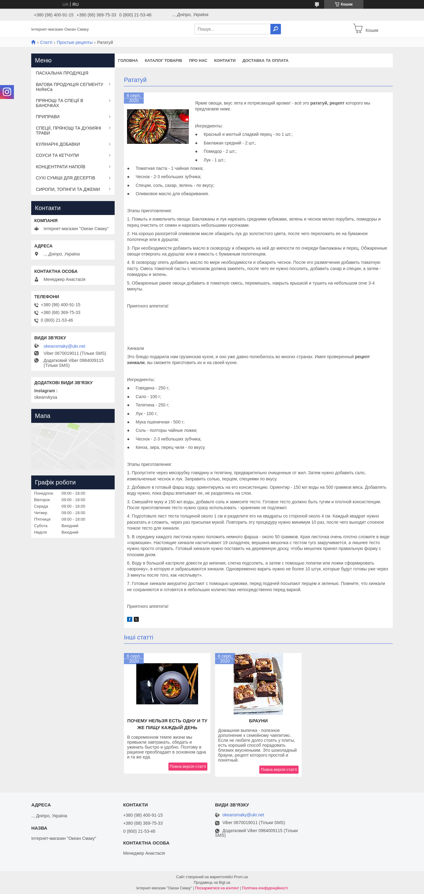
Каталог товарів (163, 60)
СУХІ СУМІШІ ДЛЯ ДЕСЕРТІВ (65, 177)
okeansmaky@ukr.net (64, 346)
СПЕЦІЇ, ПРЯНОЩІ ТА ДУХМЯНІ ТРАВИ (68, 130)
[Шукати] (275, 29)
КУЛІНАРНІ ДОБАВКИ (58, 144)
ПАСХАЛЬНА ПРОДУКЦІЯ (62, 73)
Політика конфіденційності (265, 888)
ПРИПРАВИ (48, 116)
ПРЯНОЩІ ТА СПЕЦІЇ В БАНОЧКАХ (59, 103)
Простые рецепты (75, 42)
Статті (46, 42)
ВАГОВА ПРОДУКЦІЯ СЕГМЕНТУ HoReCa (69, 87)
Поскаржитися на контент (217, 888)
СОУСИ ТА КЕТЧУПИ (57, 155)
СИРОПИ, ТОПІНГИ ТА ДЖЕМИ (68, 189)
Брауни (258, 720)
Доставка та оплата (265, 60)
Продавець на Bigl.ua (212, 882)
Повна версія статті (188, 766)
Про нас (198, 60)
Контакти (225, 60)
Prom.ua (241, 877)
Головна (128, 60)
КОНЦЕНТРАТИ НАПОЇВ (60, 166)
